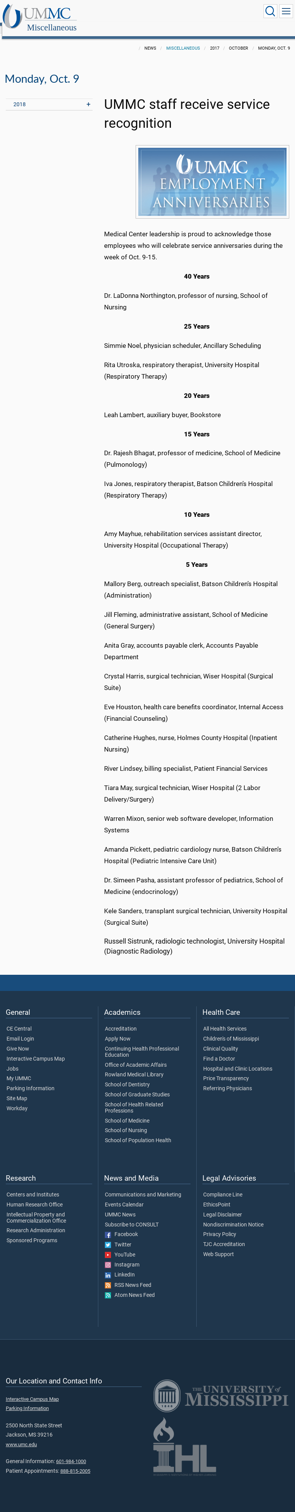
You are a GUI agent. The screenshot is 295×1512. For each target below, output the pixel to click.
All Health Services (225, 1020)
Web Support (218, 1246)
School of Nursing (126, 1122)
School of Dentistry (127, 1076)
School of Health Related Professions (134, 1099)
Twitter (118, 1236)
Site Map (17, 1090)
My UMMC (19, 1070)
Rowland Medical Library (134, 1066)
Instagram (122, 1256)
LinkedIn (120, 1266)
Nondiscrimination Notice (233, 1216)
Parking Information (31, 1080)
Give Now (18, 1041)
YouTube (120, 1246)
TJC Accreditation (224, 1236)
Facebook (121, 1226)
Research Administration (36, 1222)
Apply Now (118, 1030)
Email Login (20, 1030)
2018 (19, 96)
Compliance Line (222, 1186)
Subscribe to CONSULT (132, 1216)
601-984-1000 (71, 1453)
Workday (17, 1100)
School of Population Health (138, 1132)
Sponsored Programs (32, 1232)
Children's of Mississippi (231, 1030)
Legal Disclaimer (222, 1206)
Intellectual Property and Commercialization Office (36, 1209)
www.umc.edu (21, 1436)
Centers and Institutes (33, 1186)
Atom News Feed (130, 1287)
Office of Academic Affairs (136, 1057)
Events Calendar (124, 1196)
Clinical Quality (220, 1041)
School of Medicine (127, 1112)
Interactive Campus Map (36, 1051)
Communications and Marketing (143, 1186)
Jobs (12, 1061)
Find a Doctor (219, 1051)
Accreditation (121, 1020)
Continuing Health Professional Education (142, 1044)
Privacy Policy (219, 1226)
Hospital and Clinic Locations (237, 1061)
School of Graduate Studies (137, 1086)
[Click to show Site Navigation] (286, 11)
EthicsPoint (216, 1196)
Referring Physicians (227, 1080)
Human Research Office (35, 1196)
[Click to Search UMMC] (270, 11)
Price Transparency (226, 1070)
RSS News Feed (128, 1277)
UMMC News (120, 1206)
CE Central (19, 1020)
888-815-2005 (75, 1462)
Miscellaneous (126, 12)
